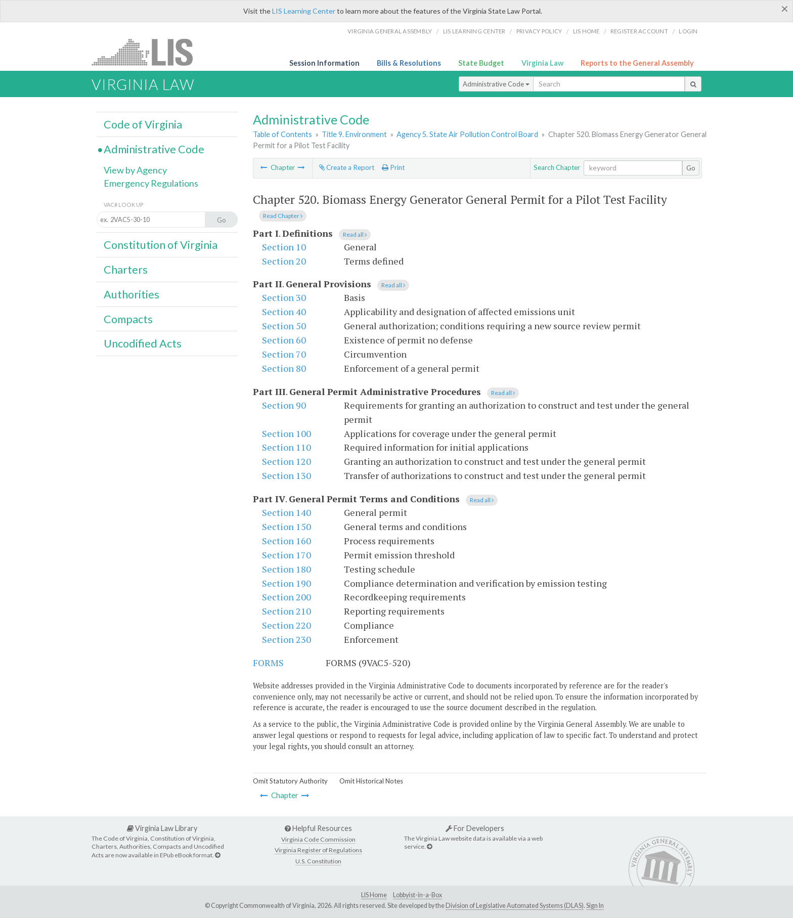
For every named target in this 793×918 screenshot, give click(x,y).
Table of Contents (282, 134)
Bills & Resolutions (409, 63)
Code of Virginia (143, 124)
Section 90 (284, 405)
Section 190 (286, 583)
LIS (148, 52)
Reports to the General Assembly (637, 63)
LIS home (586, 31)
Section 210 (286, 611)
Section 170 (286, 555)
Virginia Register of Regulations (318, 850)
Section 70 (284, 354)
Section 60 (284, 340)
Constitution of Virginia (160, 244)
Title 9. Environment (354, 134)
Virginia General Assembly (389, 31)
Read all (355, 234)
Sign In (595, 905)
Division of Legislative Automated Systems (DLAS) (515, 905)
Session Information (324, 63)
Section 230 (286, 639)
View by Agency (135, 170)
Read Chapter (282, 216)
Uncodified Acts (143, 343)
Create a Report (346, 167)
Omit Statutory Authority (290, 781)
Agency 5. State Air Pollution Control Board (467, 134)
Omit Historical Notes (371, 781)
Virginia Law (542, 63)
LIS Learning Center (303, 11)
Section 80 (284, 368)
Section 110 (286, 447)
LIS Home (374, 895)
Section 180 (286, 569)
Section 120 (286, 461)
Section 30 (284, 297)
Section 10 (284, 247)
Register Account (639, 31)
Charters (126, 269)
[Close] (784, 8)
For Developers (475, 828)
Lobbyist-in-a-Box (417, 895)
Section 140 (286, 512)
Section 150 (286, 526)
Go (690, 168)
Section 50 (284, 326)
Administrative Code (496, 84)
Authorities (131, 294)
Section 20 (284, 261)
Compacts (128, 319)
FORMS (268, 663)
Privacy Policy (539, 31)
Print (393, 167)
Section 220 (286, 625)
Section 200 (286, 597)
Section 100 (286, 433)
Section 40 (284, 311)
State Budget (481, 63)
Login (688, 31)
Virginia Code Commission (318, 839)
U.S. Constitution (318, 861)
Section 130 (286, 475)
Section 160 (286, 541)
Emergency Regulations (151, 183)
